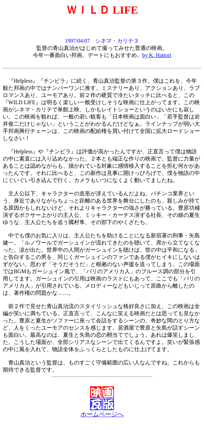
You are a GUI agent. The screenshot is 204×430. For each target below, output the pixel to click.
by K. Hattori (156, 55)
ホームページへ (102, 414)
